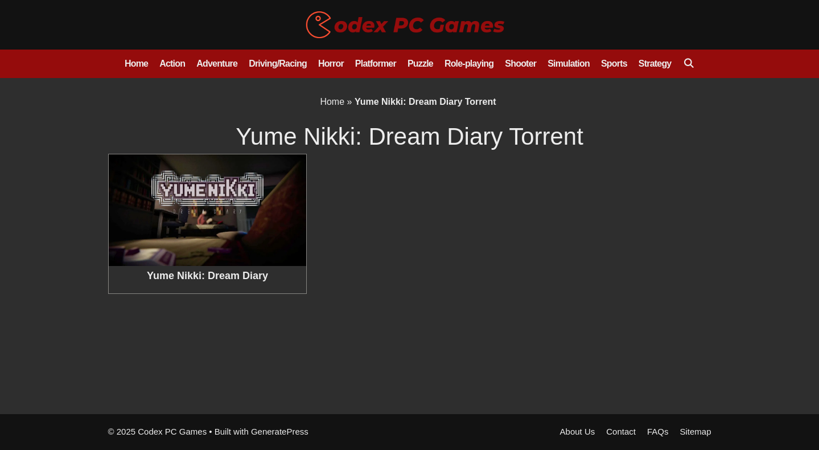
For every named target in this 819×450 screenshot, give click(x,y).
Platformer (375, 63)
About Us (577, 431)
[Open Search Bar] (688, 64)
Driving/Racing (278, 63)
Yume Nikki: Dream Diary (207, 275)
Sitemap (695, 431)
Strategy (655, 63)
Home (136, 63)
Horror (331, 63)
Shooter (520, 63)
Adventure (216, 63)
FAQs (658, 431)
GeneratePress (279, 431)
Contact (621, 431)
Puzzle (420, 63)
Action (172, 63)
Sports (614, 63)
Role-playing (469, 63)
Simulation (569, 63)
